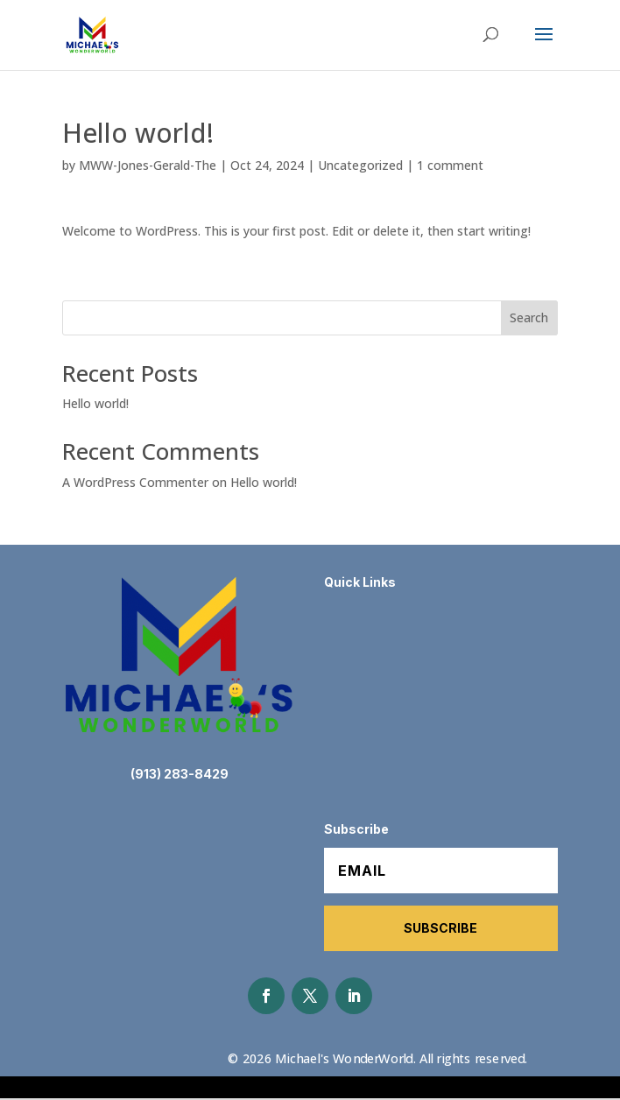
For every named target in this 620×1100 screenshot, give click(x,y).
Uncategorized (360, 165)
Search (529, 317)
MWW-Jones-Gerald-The (147, 165)
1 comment (450, 165)
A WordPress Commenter (135, 482)
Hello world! (95, 403)
